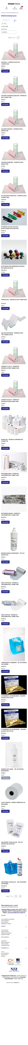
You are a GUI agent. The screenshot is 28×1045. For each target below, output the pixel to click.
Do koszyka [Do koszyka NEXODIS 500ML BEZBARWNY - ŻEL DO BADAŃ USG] (5, 562)
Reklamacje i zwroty (6, 923)
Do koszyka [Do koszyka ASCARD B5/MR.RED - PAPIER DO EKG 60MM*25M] (5, 171)
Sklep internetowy (12, 982)
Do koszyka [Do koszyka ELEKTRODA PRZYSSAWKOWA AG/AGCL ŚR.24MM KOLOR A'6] (5, 275)
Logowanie (3, 940)
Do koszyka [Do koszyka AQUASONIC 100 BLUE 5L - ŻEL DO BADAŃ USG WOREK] (5, 890)
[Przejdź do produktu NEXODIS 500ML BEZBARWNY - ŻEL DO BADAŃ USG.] (14, 539)
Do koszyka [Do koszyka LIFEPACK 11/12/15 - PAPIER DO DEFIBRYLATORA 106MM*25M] (5, 375)
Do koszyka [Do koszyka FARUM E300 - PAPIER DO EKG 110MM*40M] (5, 308)
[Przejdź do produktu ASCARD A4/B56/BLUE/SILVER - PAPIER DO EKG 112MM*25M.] (14, 84)
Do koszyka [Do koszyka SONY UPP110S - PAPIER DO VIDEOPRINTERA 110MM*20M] (5, 623)
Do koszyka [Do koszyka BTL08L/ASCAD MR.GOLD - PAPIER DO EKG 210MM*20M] (5, 204)
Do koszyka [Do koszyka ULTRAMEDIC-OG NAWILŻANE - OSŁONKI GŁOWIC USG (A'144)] (5, 704)
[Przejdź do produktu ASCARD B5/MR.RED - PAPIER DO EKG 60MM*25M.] (14, 151)
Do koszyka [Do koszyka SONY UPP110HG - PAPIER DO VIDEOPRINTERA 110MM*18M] (5, 591)
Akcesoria (6, 20)
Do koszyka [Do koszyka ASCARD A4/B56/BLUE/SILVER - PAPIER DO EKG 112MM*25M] (5, 104)
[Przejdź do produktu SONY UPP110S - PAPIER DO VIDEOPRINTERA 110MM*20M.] (14, 604)
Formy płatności (5, 920)
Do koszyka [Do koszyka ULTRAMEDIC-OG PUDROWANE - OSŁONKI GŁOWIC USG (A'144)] (5, 738)
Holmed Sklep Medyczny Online (10, 12)
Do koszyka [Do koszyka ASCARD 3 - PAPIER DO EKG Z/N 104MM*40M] (5, 71)
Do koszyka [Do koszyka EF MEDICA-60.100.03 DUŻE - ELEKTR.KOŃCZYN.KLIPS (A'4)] (5, 235)
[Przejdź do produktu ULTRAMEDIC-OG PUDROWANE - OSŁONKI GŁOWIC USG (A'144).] (14, 718)
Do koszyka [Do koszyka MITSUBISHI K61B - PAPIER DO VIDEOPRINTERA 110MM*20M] (5, 482)
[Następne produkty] (16, 896)
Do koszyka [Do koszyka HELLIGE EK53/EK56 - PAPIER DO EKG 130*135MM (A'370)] (5, 341)
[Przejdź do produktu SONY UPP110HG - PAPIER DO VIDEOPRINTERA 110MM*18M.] (14, 573)
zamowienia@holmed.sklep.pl (16, 912)
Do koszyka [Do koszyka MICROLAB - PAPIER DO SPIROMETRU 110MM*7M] (5, 448)
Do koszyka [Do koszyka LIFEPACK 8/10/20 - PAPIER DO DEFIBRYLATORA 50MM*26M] (5, 408)
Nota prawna (4, 954)
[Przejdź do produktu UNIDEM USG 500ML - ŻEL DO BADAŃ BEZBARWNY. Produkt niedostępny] (14, 755)
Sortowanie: (4, 29)
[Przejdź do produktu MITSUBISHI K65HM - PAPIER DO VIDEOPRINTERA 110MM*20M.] (14, 499)
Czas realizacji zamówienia (7, 919)
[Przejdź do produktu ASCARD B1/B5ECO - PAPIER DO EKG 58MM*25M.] (14, 118)
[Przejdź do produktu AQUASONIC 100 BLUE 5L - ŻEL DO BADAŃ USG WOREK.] (14, 868)
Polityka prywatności (6, 933)
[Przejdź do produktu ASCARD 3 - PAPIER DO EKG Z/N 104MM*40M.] (14, 51)
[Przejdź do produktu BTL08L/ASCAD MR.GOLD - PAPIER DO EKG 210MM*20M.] (14, 184)
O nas (2, 951)
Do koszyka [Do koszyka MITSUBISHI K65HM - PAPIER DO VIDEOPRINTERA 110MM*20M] (5, 522)
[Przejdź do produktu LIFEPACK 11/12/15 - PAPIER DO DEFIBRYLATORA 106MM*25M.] (14, 355)
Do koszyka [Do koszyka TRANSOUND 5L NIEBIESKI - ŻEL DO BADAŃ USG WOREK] (5, 671)
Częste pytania (5, 931)
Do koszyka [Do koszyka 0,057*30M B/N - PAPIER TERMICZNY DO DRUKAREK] (5, 811)
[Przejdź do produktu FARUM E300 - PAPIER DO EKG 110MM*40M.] (14, 288)
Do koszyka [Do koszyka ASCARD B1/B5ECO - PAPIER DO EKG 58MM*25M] (5, 137)
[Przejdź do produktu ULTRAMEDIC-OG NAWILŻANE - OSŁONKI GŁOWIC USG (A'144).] (14, 684)
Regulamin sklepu (5, 934)
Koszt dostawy (4, 922)
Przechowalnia (4, 943)
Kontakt (3, 956)
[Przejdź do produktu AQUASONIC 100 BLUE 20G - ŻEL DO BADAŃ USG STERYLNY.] (14, 828)
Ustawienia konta (5, 945)
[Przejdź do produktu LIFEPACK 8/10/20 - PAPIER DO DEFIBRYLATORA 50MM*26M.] (14, 388)
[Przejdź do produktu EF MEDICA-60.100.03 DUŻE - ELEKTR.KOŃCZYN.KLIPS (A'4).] (14, 216)
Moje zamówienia (5, 942)
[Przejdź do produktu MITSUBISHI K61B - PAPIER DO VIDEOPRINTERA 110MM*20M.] (14, 462)
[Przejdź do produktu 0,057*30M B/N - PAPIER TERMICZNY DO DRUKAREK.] (14, 791)
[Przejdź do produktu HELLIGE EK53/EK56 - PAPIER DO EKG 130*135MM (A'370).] (14, 322)
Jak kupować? (4, 930)
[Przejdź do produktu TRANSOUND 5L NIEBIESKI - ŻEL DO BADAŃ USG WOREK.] (14, 644)
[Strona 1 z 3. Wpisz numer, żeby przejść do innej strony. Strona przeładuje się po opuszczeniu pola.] (12, 37)
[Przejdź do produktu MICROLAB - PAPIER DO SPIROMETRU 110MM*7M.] (14, 425)
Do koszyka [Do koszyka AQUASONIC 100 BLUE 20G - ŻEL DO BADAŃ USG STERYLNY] (5, 851)
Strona (9, 37)
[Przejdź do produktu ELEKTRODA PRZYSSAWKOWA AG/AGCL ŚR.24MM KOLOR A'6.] (14, 252)
